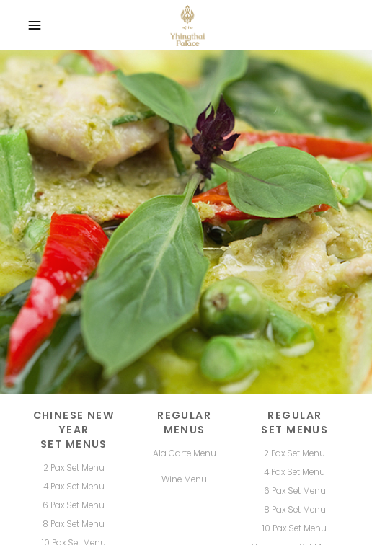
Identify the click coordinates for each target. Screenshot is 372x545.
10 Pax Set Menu (294, 528)
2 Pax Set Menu (294, 453)
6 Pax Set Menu (295, 491)
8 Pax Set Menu (295, 509)
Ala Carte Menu (184, 453)
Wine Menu (184, 479)
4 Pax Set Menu (294, 472)
